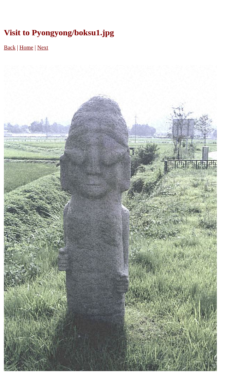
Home (26, 47)
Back (10, 47)
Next (42, 47)
